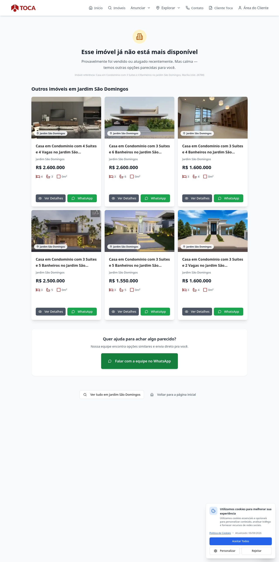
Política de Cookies (220, 533)
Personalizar (224, 551)
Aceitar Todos (240, 541)
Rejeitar (256, 551)
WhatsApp (82, 198)
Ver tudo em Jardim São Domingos (111, 394)
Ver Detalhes (50, 198)
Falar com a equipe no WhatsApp (139, 361)
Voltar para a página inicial (173, 394)
